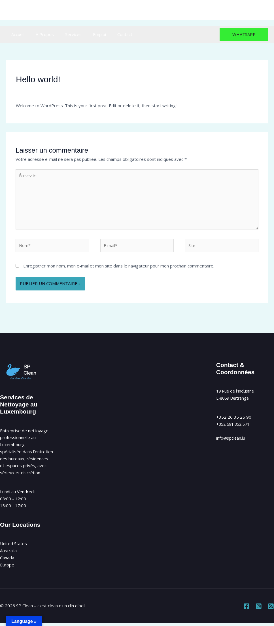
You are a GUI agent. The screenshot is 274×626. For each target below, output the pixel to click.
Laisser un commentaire (39, 90)
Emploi (89, 34)
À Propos (40, 34)
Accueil (16, 34)
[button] (244, 34)
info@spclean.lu (154, 10)
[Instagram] (252, 10)
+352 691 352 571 (234, 427)
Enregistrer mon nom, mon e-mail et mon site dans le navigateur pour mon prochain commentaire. (118, 269)
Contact (112, 34)
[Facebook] (239, 10)
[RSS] (264, 10)
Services (66, 34)
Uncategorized (81, 90)
